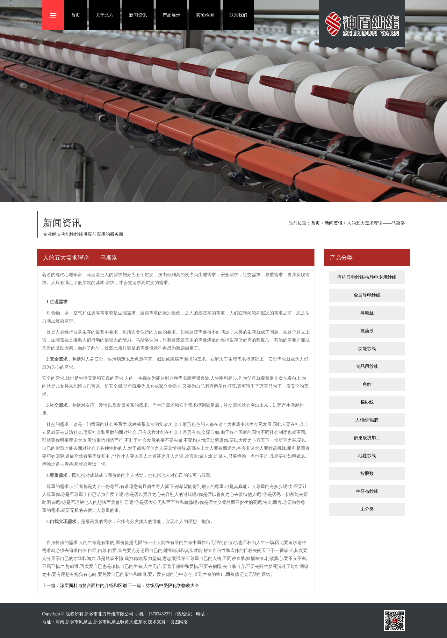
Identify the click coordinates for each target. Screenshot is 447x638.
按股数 (367, 473)
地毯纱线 (367, 455)
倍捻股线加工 (367, 437)
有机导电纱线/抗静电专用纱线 (367, 277)
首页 (75, 15)
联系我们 (238, 15)
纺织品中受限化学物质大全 (172, 585)
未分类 (367, 509)
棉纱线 (367, 402)
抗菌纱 (367, 330)
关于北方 (104, 15)
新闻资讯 (138, 15)
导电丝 (367, 313)
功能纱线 (367, 348)
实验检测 (205, 15)
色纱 (367, 384)
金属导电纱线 (367, 295)
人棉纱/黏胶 (367, 420)
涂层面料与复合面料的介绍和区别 (93, 585)
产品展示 (171, 15)
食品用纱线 (367, 366)
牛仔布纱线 (367, 491)
